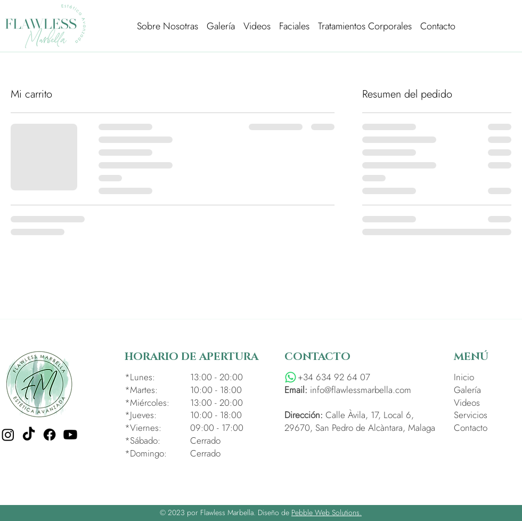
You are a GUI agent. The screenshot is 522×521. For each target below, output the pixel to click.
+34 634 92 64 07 (334, 377)
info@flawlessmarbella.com (360, 389)
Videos (467, 402)
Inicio (464, 377)
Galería (467, 389)
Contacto (470, 427)
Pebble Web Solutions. (326, 512)
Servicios (470, 414)
